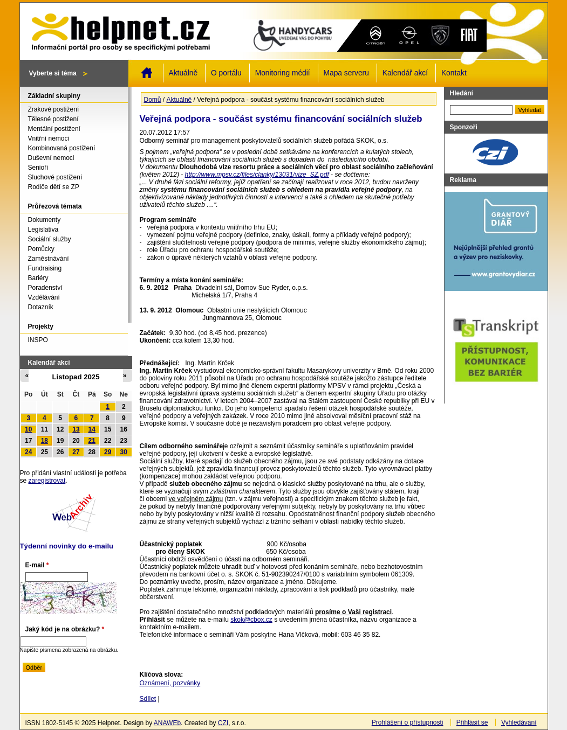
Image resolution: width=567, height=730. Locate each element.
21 (91, 440)
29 (107, 452)
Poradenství (45, 287)
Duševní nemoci (51, 158)
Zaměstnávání (48, 258)
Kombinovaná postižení (61, 148)
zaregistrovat (47, 480)
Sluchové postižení (55, 177)
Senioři (38, 167)
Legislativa (43, 229)
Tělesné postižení (53, 119)
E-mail (37, 565)
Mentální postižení (54, 129)
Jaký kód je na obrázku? (65, 629)
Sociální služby (49, 239)
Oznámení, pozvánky (170, 683)
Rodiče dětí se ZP (53, 187)
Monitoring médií (282, 73)
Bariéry (38, 278)
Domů (146, 72)
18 (44, 440)
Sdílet (148, 699)
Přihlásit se (472, 722)
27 (75, 452)
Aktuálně (183, 73)
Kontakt (454, 73)
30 (123, 452)
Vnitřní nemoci (49, 138)
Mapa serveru (346, 73)
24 (28, 452)
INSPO (38, 340)
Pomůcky (41, 249)
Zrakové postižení (53, 109)
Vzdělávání (44, 297)
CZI (223, 723)
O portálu (226, 73)
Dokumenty (44, 220)
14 (91, 429)
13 (75, 429)
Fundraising (45, 268)
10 (28, 429)
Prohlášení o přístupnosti (407, 722)
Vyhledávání (519, 722)
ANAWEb (167, 723)
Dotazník (40, 307)
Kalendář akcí (405, 73)
